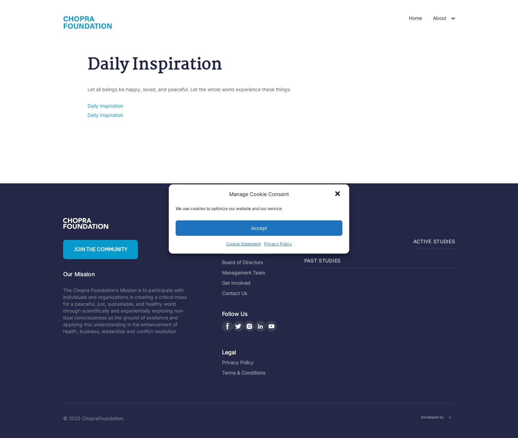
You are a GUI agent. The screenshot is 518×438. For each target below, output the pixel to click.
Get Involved (236, 283)
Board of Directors (242, 262)
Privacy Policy (278, 243)
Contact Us (234, 293)
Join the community (100, 249)
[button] (338, 194)
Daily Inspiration (105, 106)
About (439, 18)
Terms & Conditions (243, 373)
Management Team (243, 273)
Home (415, 18)
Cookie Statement (243, 243)
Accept (259, 228)
